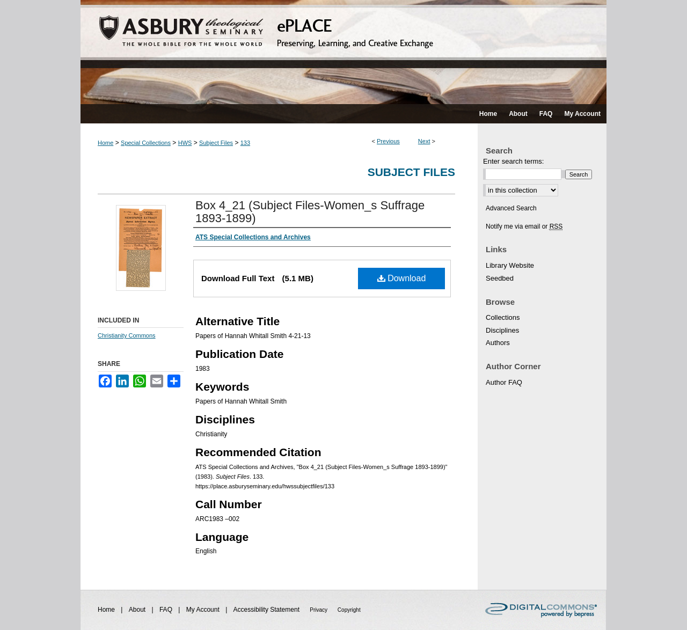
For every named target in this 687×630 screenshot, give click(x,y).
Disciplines (502, 330)
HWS (185, 143)
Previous (388, 141)
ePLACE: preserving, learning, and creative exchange (343, 52)
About (138, 609)
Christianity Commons (127, 335)
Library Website (510, 265)
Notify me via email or (524, 226)
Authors (498, 343)
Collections (503, 317)
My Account (203, 609)
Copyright (349, 610)
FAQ (166, 609)
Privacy (319, 610)
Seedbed (500, 278)
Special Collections (146, 143)
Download (401, 278)
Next (424, 141)
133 (245, 143)
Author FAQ (504, 382)
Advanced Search (511, 208)
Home (105, 143)
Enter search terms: (513, 161)
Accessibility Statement (267, 609)
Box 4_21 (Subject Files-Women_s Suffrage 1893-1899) (310, 212)
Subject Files (216, 143)
